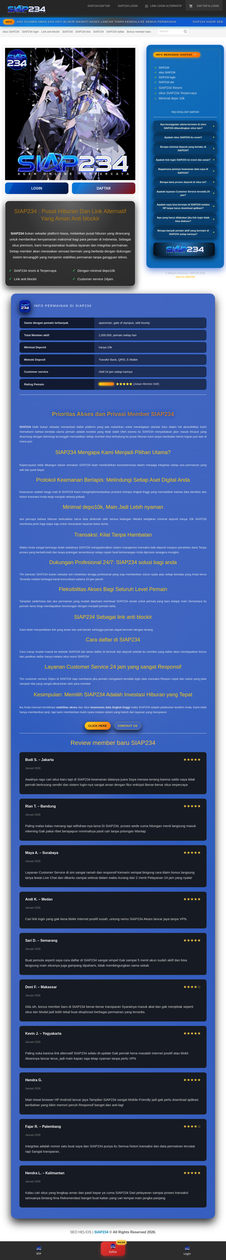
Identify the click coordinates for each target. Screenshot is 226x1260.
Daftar (113, 1249)
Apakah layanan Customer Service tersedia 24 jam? (183, 193)
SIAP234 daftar (115, 31)
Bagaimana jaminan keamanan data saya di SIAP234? (183, 171)
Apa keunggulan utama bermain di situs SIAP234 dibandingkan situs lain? (183, 126)
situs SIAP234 (11, 31)
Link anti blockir (50, 31)
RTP (38, 1251)
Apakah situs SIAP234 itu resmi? (183, 137)
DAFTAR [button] (104, 188)
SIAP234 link (83, 31)
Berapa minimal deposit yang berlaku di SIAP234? (183, 148)
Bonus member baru (139, 31)
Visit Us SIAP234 (185, 277)
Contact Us (127, 725)
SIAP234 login (30, 31)
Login (187, 1251)
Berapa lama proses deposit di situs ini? (183, 182)
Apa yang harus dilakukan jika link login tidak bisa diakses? (183, 219)
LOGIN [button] (36, 188)
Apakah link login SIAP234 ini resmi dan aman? (183, 159)
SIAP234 (67, 31)
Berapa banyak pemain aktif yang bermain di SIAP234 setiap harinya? (183, 232)
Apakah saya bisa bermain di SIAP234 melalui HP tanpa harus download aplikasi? (183, 206)
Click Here (97, 725)
